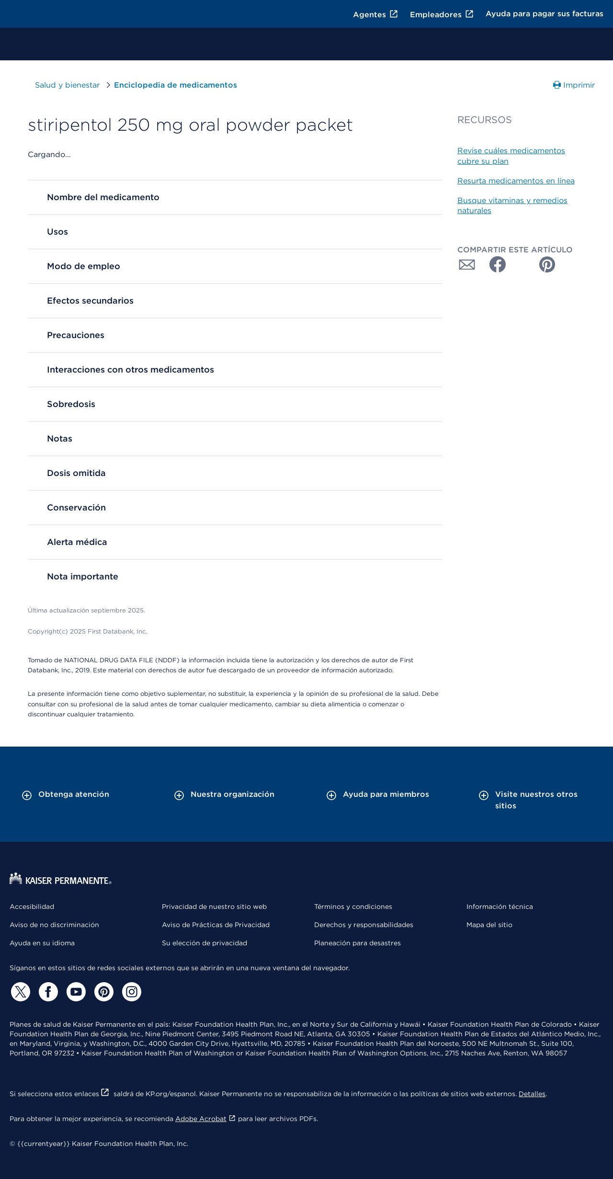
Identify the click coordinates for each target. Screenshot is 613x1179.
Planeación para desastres (357, 943)
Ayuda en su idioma (42, 943)
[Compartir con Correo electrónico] (467, 264)
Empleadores (442, 14)
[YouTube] (74, 991)
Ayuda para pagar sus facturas (544, 13)
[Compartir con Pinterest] (547, 264)
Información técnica (499, 906)
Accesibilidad (32, 906)
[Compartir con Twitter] (520, 264)
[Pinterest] (102, 991)
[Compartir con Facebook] (493, 264)
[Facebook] (47, 991)
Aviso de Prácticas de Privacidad (216, 925)
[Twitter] (19, 991)
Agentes (375, 14)
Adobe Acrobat (205, 1118)
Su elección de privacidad (204, 943)
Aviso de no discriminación (54, 925)
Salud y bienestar (74, 85)
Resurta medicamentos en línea (516, 180)
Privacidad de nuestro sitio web (214, 906)
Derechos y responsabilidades (363, 925)
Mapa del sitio (489, 925)
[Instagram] (130, 991)
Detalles (532, 1094)
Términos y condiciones (353, 906)
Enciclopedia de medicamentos (175, 85)
